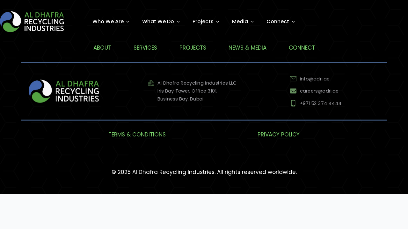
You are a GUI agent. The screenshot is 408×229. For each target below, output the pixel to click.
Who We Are (108, 21)
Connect (277, 21)
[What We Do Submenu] (180, 22)
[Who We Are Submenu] (130, 22)
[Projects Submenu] (220, 22)
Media (240, 21)
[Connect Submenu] (295, 22)
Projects (203, 21)
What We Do (158, 21)
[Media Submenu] (254, 22)
